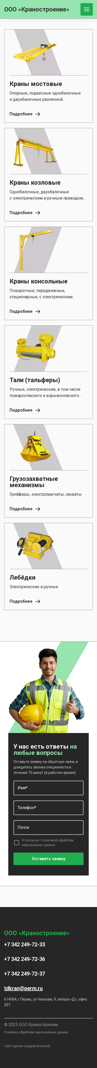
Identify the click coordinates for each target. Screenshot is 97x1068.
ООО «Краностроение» (36, 9)
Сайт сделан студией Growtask (27, 1046)
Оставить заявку (48, 858)
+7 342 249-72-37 (24, 974)
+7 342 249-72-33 (24, 944)
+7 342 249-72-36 (24, 959)
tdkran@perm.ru (23, 988)
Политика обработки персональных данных (36, 1032)
